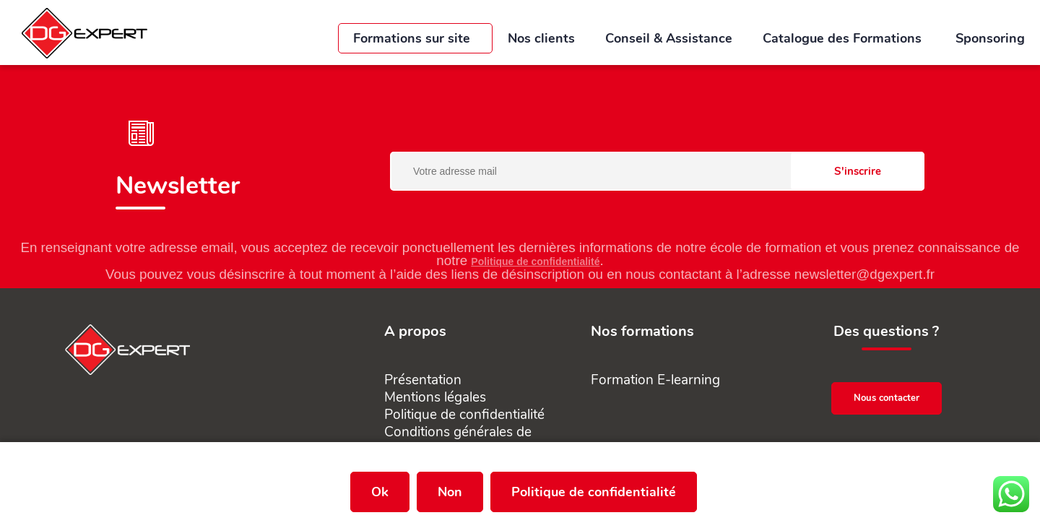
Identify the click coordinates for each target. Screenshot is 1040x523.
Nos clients (541, 38)
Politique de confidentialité (535, 261)
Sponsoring (990, 38)
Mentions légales (435, 397)
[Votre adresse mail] (657, 171)
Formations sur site (415, 38)
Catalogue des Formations (844, 38)
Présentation (423, 380)
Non (450, 492)
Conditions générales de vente (458, 441)
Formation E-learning (655, 380)
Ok (380, 492)
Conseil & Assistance (668, 38)
